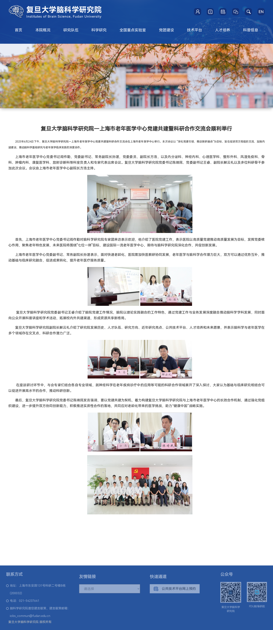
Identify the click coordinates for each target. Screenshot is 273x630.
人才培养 (222, 30)
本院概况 (42, 30)
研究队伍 (70, 30)
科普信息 (250, 30)
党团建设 (166, 30)
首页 (18, 30)
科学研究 (99, 30)
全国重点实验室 (132, 30)
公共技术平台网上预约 (175, 590)
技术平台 (194, 30)
